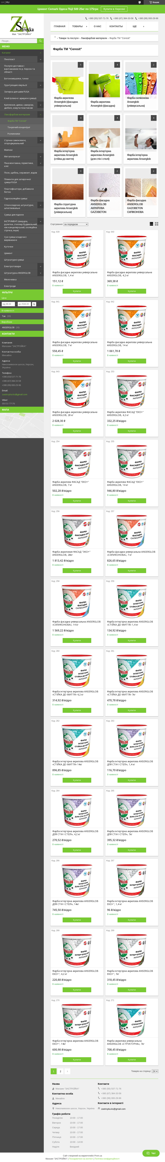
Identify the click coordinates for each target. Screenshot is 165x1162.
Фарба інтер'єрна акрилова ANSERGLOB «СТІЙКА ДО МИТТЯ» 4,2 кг (75, 693)
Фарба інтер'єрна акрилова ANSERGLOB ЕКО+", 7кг (130, 972)
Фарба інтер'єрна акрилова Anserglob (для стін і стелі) (102, 155)
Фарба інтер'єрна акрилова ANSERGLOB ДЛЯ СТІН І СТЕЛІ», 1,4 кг (130, 763)
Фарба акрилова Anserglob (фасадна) (103, 103)
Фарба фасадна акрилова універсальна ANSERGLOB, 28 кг (74, 414)
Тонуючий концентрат (19, 127)
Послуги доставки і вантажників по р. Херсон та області (19, 68)
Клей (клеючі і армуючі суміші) (20, 98)
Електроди (10, 286)
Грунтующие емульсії (15, 85)
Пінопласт (9, 59)
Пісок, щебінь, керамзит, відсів (20, 172)
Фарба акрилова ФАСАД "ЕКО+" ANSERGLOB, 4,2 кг (125, 414)
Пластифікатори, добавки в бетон (19, 190)
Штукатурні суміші (14, 259)
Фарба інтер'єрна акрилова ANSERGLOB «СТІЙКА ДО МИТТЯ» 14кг (75, 763)
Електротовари (12, 266)
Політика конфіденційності (107, 1159)
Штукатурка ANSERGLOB (17, 272)
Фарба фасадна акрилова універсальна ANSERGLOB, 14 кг (129, 344)
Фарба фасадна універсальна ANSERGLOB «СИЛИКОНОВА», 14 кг (76, 623)
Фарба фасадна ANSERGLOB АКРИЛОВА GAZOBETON (100, 206)
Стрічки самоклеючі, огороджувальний (15, 142)
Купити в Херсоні (114, 9)
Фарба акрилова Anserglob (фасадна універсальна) (66, 102)
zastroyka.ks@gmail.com (14, 394)
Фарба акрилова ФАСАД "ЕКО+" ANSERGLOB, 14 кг (125, 483)
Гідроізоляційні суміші (15, 198)
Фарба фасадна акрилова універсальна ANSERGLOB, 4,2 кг (129, 274)
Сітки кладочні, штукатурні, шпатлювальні (19, 207)
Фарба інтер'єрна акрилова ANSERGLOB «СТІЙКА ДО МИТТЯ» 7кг (130, 693)
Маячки (8, 149)
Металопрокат (12, 156)
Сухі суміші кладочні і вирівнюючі (15, 238)
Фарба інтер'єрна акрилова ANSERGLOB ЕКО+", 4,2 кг (75, 972)
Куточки (8, 246)
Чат (151, 1153)
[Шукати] (40, 40)
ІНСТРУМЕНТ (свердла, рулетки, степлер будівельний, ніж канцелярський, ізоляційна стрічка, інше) (20, 226)
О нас (97, 26)
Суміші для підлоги (14, 214)
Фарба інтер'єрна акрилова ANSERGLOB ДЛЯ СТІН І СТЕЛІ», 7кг (130, 833)
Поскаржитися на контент (81, 1159)
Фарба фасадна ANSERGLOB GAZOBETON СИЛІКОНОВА (136, 206)
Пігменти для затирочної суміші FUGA (17, 181)
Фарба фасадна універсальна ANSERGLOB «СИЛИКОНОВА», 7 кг (131, 553)
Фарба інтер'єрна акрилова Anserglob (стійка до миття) (66, 155)
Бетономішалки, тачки (16, 78)
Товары (77, 26)
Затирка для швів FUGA (16, 91)
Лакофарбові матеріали (17, 114)
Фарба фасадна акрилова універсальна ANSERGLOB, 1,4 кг (74, 274)
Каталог (6, 52)
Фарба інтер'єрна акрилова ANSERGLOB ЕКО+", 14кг (75, 1042)
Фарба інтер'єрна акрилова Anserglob (139, 157)
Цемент (8, 253)
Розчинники (14, 133)
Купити (77, 291)
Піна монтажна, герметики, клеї (18, 164)
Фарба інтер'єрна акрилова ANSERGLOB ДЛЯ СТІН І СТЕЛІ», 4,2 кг (75, 833)
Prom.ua (98, 1156)
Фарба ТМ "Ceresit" (17, 120)
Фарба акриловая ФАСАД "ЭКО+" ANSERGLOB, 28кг (71, 553)
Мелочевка (10, 279)
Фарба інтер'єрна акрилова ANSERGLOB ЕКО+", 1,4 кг (130, 903)
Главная (59, 26)
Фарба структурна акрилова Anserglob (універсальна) (66, 208)
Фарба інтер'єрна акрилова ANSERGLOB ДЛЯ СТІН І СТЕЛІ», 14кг (75, 903)
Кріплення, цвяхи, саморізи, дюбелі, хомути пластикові (19, 106)
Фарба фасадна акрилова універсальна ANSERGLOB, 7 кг (74, 344)
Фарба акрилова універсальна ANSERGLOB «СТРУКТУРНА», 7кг (125, 1042)
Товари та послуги (68, 38)
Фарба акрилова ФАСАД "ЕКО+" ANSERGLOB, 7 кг (70, 483)
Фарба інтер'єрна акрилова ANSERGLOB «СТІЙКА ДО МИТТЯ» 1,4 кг (130, 623)
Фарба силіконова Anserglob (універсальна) (138, 102)
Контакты (116, 26)
